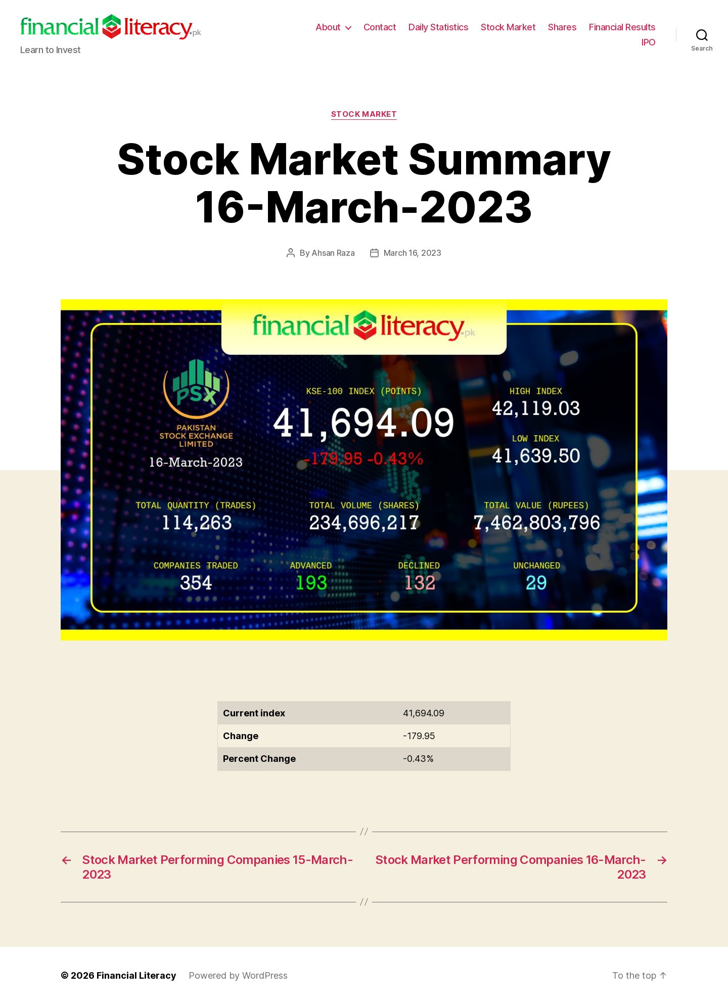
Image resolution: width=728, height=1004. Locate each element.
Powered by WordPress (238, 975)
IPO (649, 42)
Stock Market (508, 27)
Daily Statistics (438, 27)
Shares (562, 27)
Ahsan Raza (332, 253)
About (328, 27)
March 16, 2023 (412, 253)
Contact (379, 27)
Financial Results (622, 27)
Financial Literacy (136, 975)
